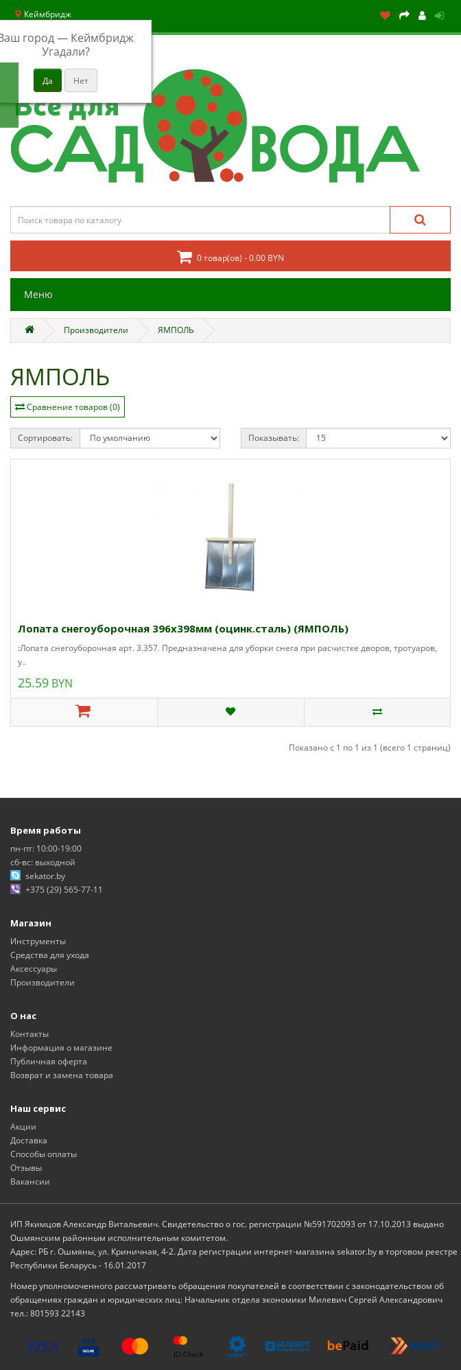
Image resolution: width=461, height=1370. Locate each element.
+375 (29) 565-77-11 (64, 889)
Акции (23, 1126)
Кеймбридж (42, 14)
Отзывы (26, 1168)
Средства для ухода (49, 955)
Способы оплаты (43, 1154)
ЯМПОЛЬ (176, 330)
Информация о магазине (61, 1047)
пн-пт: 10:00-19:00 (46, 848)
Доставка (28, 1140)
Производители (96, 330)
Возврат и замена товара (61, 1075)
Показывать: (273, 438)
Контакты (29, 1034)
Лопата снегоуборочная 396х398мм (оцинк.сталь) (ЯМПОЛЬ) (183, 628)
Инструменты (38, 941)
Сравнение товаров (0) (73, 407)
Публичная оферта (48, 1061)
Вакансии (30, 1181)
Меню (38, 294)
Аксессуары (33, 968)
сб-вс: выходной (42, 862)
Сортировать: (45, 438)
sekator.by (45, 876)
